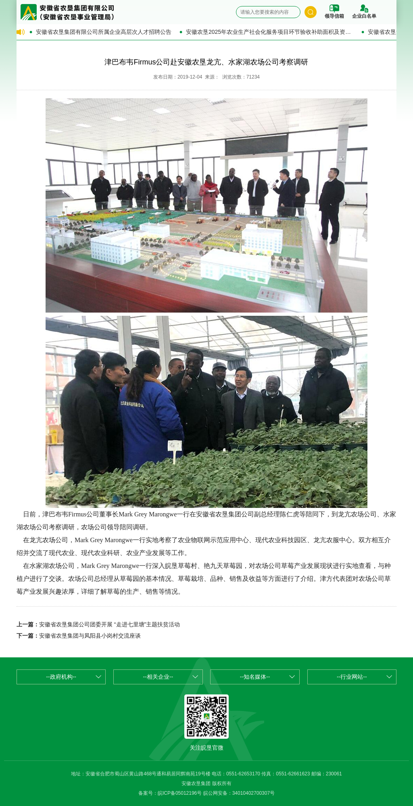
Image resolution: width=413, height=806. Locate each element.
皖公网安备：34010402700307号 (239, 793)
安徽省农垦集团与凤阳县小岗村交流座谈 (90, 635)
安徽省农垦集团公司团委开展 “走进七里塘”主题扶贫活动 (109, 624)
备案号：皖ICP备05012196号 (170, 793)
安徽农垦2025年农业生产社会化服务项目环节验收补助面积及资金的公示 (269, 32)
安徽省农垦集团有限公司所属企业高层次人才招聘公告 (103, 32)
